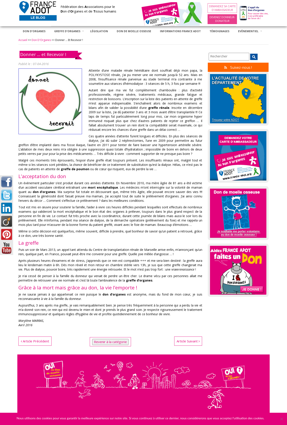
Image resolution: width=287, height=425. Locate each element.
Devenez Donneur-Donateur (222, 19)
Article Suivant (188, 341)
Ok (268, 418)
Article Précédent (35, 341)
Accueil (22, 40)
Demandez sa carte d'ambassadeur (222, 8)
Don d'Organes (41, 40)
